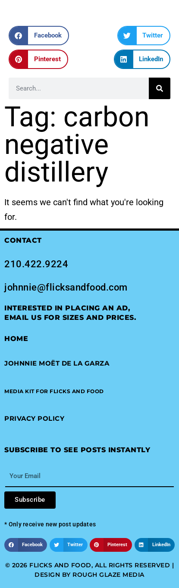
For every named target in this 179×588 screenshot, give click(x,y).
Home (16, 339)
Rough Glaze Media (108, 575)
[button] (39, 35)
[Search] (159, 88)
